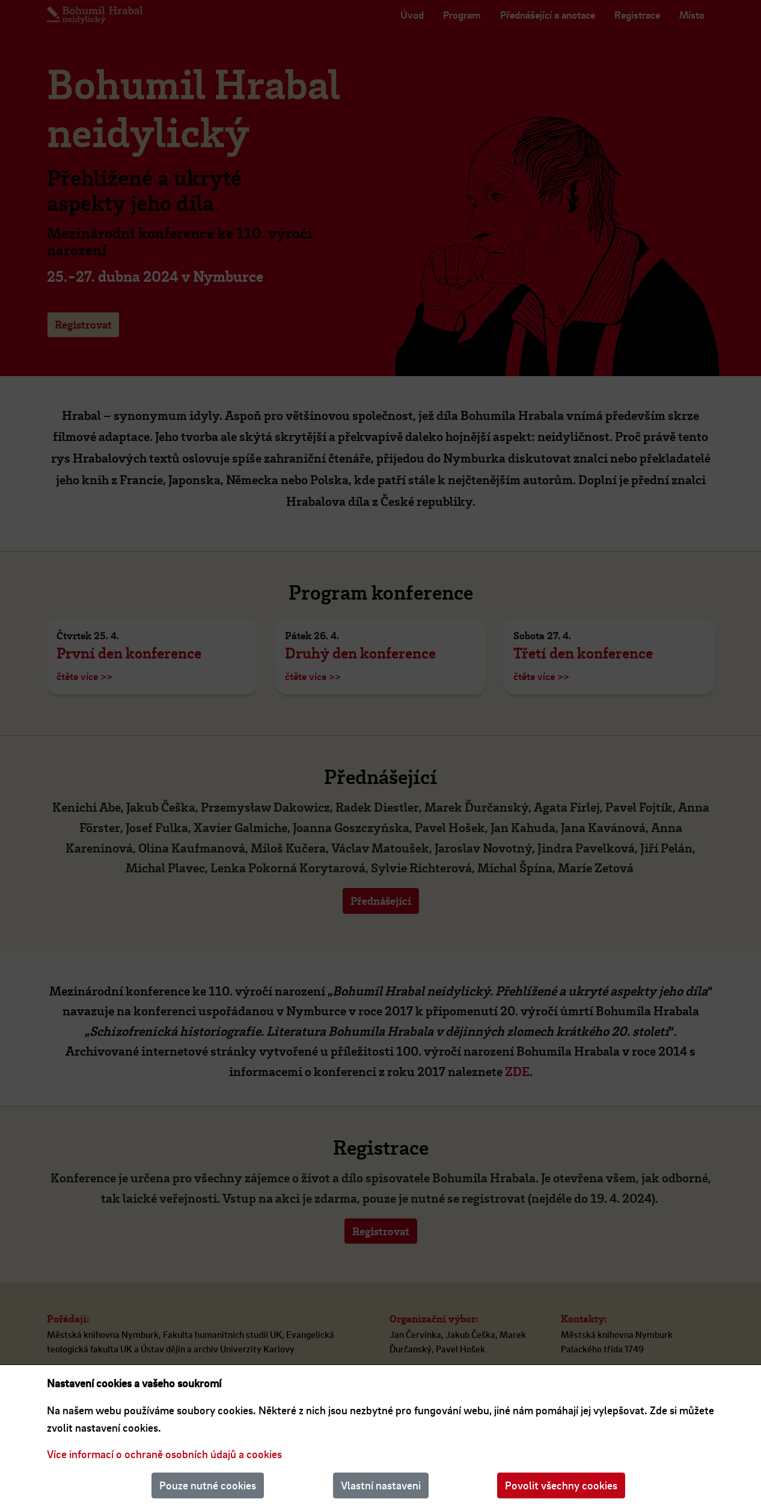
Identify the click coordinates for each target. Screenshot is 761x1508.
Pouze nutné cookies (207, 1485)
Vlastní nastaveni (381, 1485)
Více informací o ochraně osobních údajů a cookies (164, 1454)
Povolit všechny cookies (561, 1485)
